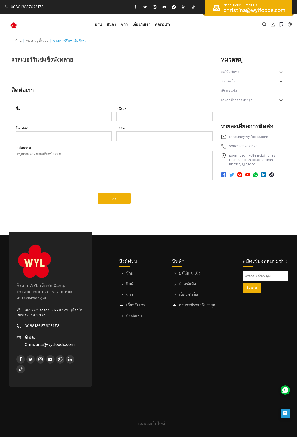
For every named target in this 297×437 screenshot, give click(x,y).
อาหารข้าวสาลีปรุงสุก (236, 100)
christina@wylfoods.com (248, 137)
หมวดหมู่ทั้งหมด (37, 41)
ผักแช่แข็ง (228, 81)
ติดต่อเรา (162, 24)
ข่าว (124, 24)
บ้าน (98, 24)
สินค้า (112, 24)
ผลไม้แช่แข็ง (230, 72)
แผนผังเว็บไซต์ (151, 423)
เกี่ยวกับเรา (142, 24)
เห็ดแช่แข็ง (229, 91)
